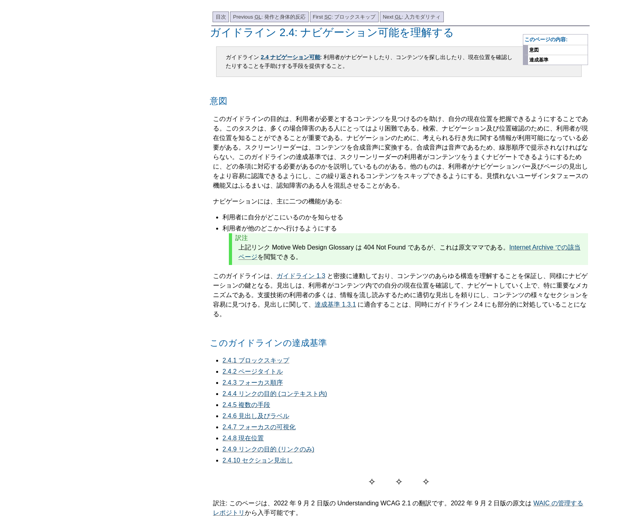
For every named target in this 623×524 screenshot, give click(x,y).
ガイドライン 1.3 (301, 276)
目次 (221, 17)
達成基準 (538, 60)
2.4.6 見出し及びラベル (255, 416)
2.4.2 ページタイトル (252, 371)
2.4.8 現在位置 (243, 438)
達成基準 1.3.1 (335, 304)
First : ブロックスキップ (344, 17)
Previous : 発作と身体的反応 (269, 17)
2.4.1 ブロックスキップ (255, 360)
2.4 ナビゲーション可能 (290, 57)
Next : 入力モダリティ (412, 17)
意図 (534, 50)
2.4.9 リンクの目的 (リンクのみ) (268, 449)
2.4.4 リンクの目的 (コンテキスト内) (274, 393)
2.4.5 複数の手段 (246, 404)
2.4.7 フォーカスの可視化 (259, 427)
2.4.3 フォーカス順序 (252, 382)
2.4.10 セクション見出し (257, 460)
